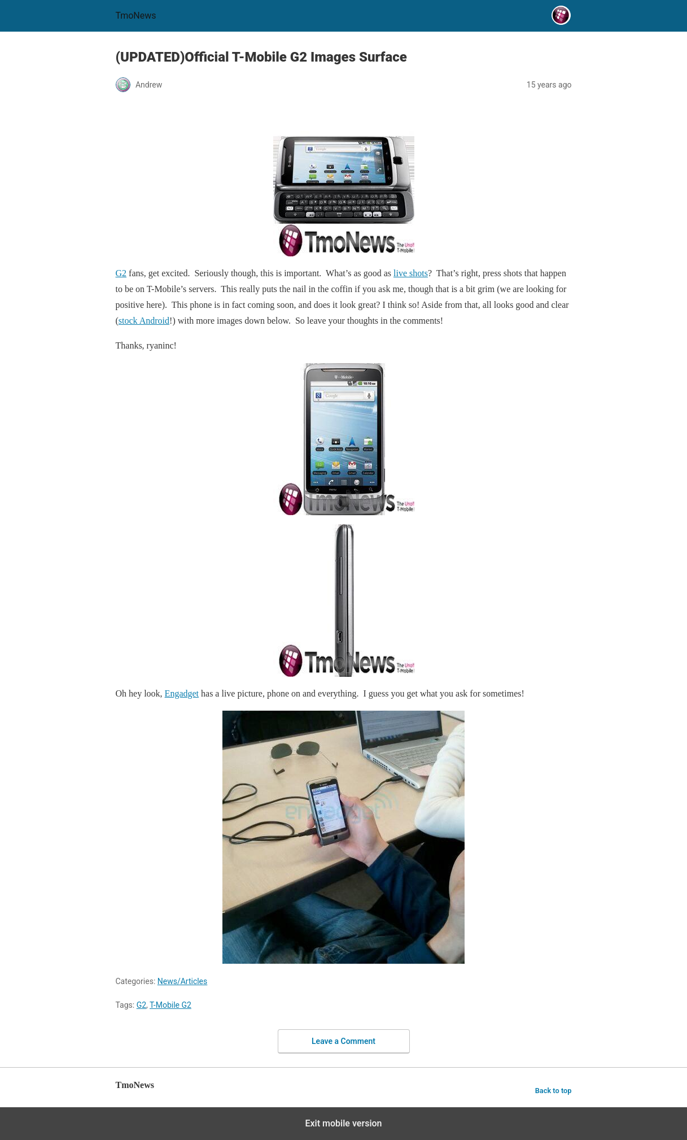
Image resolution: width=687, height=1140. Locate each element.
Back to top (553, 1090)
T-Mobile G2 (170, 1005)
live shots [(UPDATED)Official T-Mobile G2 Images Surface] (410, 273)
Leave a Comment (343, 1041)
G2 (141, 1005)
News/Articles (182, 981)
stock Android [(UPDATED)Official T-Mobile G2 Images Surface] (144, 320)
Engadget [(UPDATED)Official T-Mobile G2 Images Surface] (182, 693)
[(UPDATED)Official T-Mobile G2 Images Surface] (344, 180)
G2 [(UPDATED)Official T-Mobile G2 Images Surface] (121, 273)
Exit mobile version (343, 1123)
